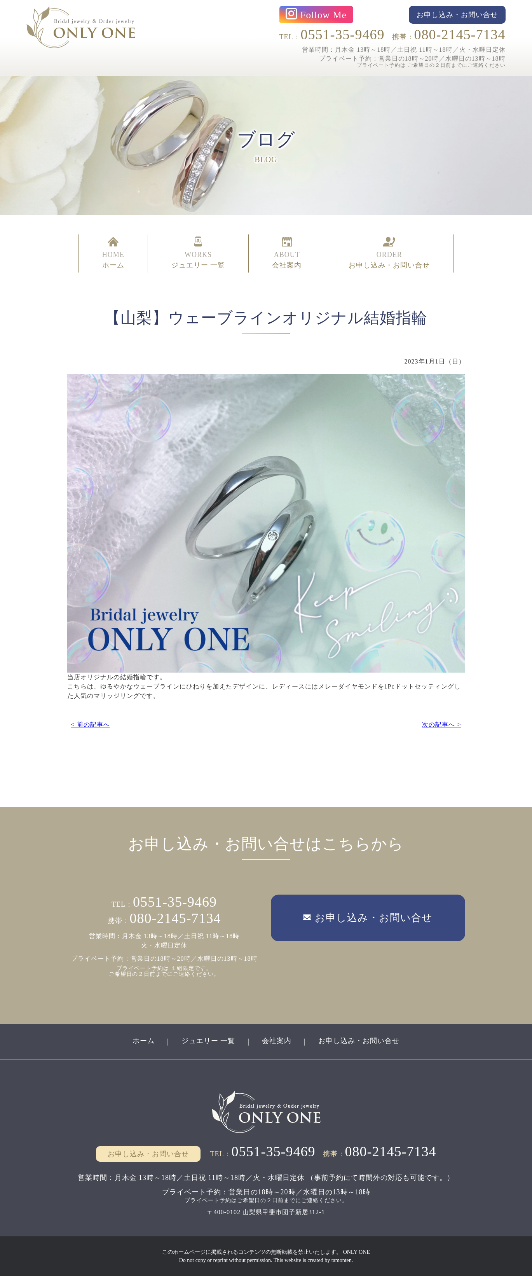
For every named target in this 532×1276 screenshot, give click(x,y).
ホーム (144, 1041)
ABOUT (287, 253)
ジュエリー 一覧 (208, 1041)
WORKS (198, 253)
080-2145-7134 (460, 34)
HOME (113, 253)
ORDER (389, 253)
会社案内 (276, 1041)
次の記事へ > (441, 724)
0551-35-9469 (343, 34)
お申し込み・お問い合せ (358, 1041)
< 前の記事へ (90, 724)
